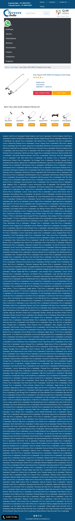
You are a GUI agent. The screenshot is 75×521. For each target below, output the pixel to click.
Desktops (9, 29)
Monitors (9, 43)
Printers (9, 52)
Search (47, 13)
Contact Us (63, 2)
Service (42, 2)
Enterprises (10, 57)
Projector (9, 61)
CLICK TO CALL (10, 517)
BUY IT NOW (62, 93)
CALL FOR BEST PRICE (42, 93)
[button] (9, 118)
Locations (52, 2)
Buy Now (20, 124)
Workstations (11, 38)
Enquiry (42, 6)
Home (7, 67)
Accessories (11, 48)
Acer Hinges (14, 67)
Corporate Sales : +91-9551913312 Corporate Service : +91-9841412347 (20, 4)
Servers (9, 34)
